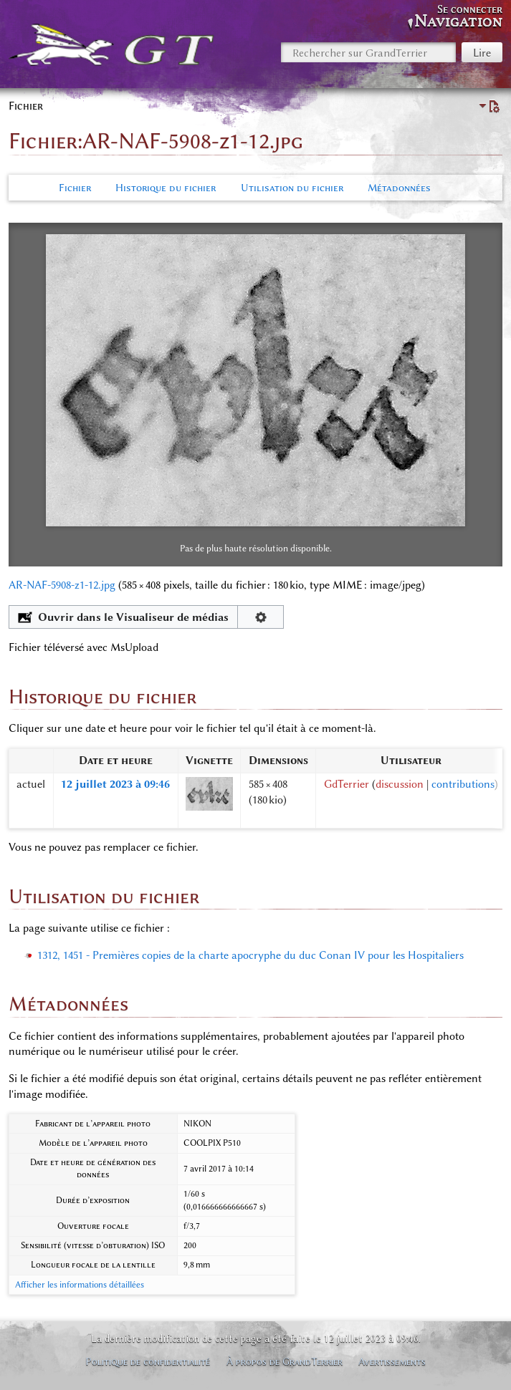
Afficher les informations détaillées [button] (79, 1285)
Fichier (75, 187)
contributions (463, 784)
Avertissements (392, 1361)
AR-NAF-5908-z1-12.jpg (62, 585)
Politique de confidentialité (147, 1361)
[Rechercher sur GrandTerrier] (368, 52)
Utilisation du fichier (292, 187)
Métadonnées (399, 187)
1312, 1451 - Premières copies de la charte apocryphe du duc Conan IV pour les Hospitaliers (250, 955)
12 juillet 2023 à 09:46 (115, 784)
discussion (400, 784)
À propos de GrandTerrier (284, 1361)
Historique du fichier (165, 187)
